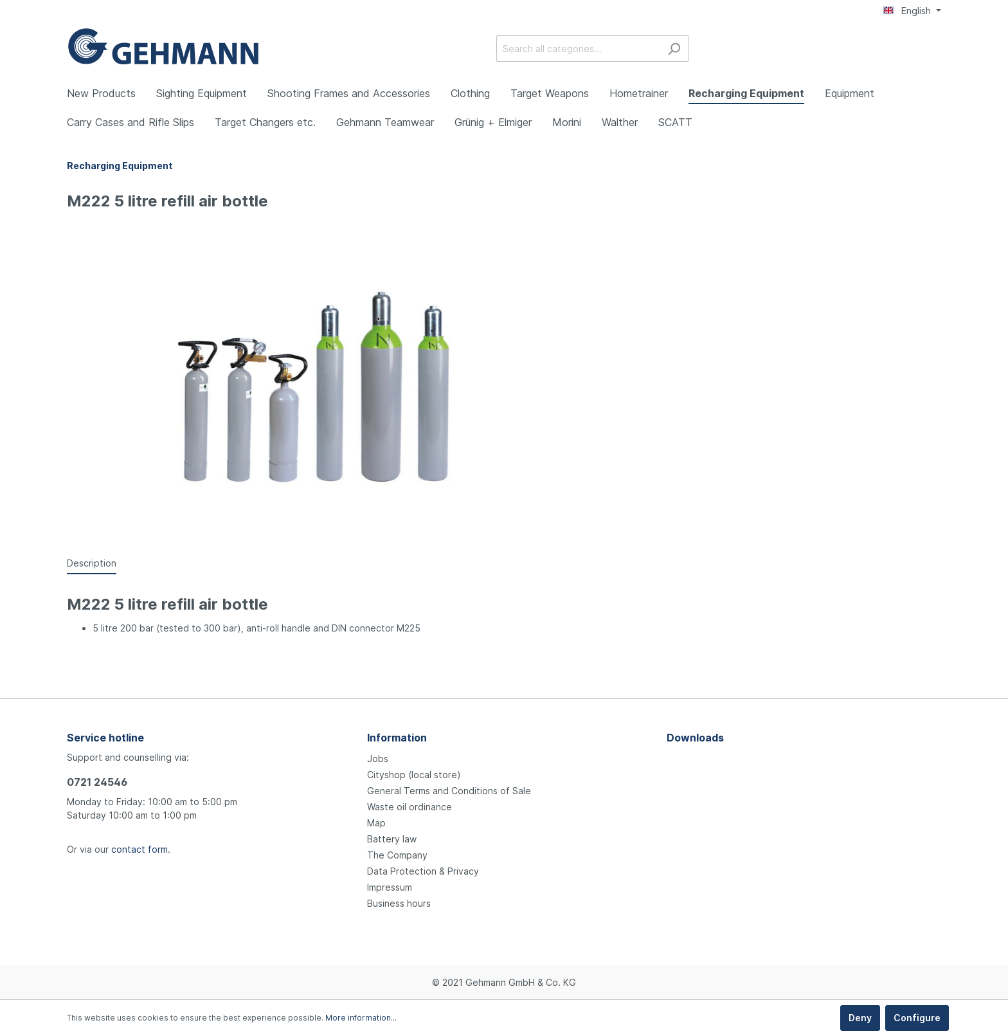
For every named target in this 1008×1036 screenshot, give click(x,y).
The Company (397, 855)
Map (376, 822)
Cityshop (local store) (414, 774)
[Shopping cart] (933, 49)
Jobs (377, 758)
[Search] (674, 48)
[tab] (91, 562)
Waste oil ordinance (409, 806)
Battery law (392, 838)
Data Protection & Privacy (423, 871)
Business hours (399, 903)
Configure (917, 1017)
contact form (139, 849)
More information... (361, 1017)
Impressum (389, 887)
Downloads (695, 737)
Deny (860, 1017)
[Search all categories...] (578, 48)
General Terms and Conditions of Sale (449, 790)
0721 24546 (97, 782)
